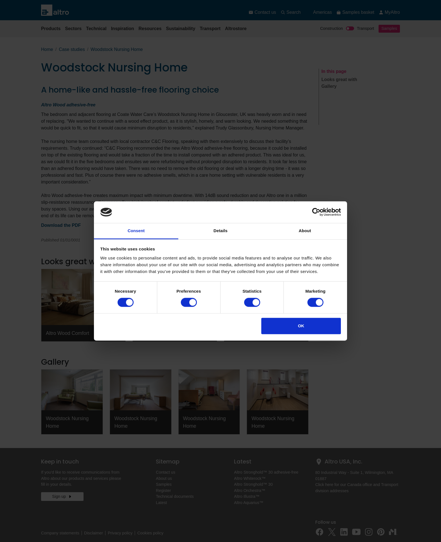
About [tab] (305, 230)
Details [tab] (220, 230)
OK (301, 325)
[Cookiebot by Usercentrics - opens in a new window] (316, 212)
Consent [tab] (136, 230)
